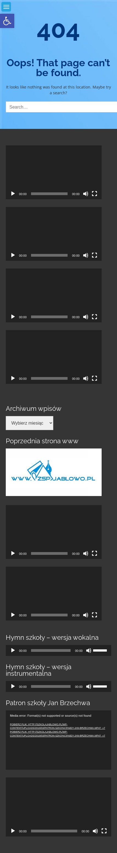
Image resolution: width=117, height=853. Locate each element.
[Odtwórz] (13, 193)
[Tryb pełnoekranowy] (94, 193)
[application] (53, 172)
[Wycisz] (85, 193)
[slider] (51, 650)
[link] (7, 21)
